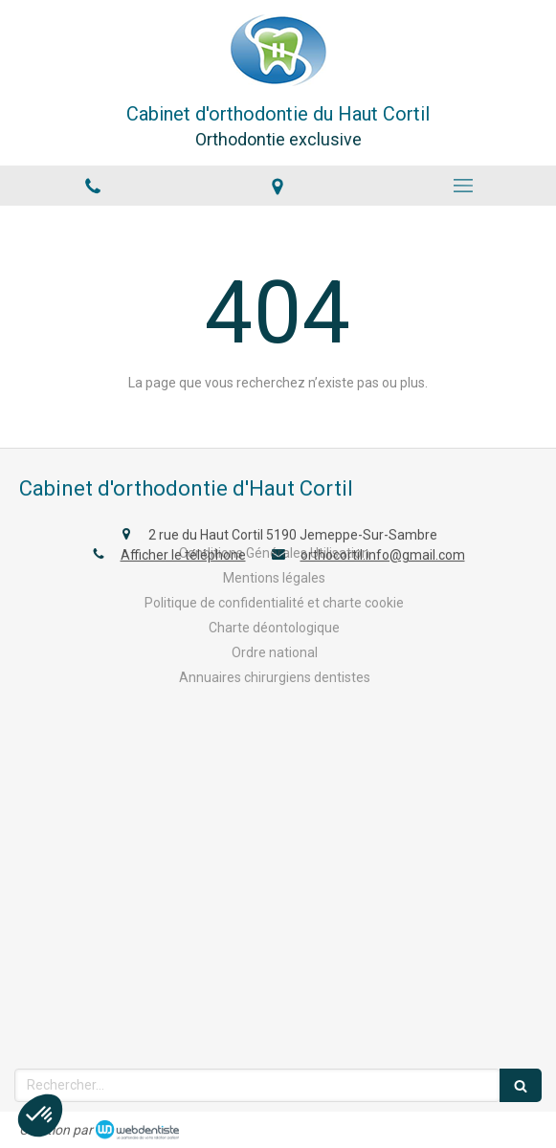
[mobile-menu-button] (463, 185)
